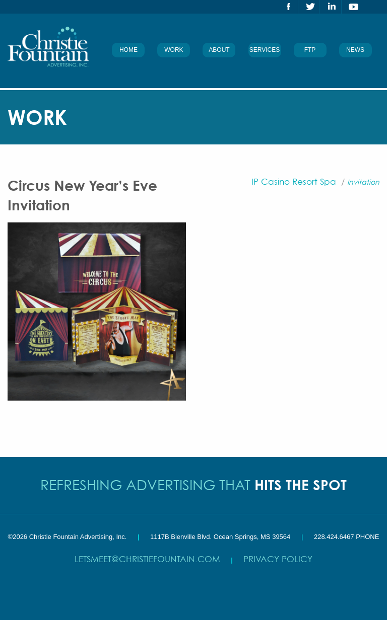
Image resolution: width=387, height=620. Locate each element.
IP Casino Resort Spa (293, 181)
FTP (310, 49)
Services (264, 49)
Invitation (363, 182)
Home (128, 49)
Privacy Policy (277, 559)
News (355, 49)
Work (173, 49)
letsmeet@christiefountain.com (147, 559)
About (219, 49)
